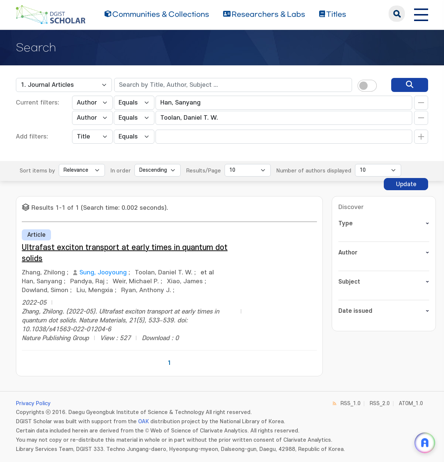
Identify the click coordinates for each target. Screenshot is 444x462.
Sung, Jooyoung (103, 272)
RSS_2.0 (380, 403)
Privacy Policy (33, 403)
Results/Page (203, 171)
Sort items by (37, 171)
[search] (409, 85)
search (397, 14)
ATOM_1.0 (411, 403)
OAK (143, 421)
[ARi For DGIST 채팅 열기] (424, 442)
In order (120, 171)
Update (406, 184)
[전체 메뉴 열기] (421, 14)
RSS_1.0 (351, 403)
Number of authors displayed (313, 171)
